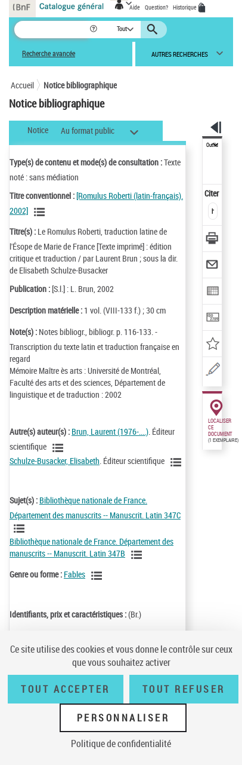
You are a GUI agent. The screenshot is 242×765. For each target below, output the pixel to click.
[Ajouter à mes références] (212, 345)
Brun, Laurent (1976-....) (110, 431)
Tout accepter (65, 689)
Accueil (22, 85)
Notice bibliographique (80, 85)
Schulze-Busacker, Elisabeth (55, 460)
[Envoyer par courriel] (212, 266)
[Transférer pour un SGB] (212, 318)
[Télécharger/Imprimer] (212, 239)
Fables (74, 574)
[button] (94, 29)
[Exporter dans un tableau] (212, 292)
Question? (156, 7)
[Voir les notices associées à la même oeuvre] (41, 212)
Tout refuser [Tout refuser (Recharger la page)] (183, 689)
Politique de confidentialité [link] (121, 743)
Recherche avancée (48, 53)
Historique (185, 7)
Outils (212, 145)
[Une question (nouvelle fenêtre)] (212, 371)
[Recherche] (51, 29)
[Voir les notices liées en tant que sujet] (21, 528)
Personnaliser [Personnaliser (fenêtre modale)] (123, 717)
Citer (212, 193)
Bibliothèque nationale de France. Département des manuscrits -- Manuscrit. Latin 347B (91, 548)
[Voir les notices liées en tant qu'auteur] (59, 448)
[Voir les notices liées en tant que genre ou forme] (98, 576)
